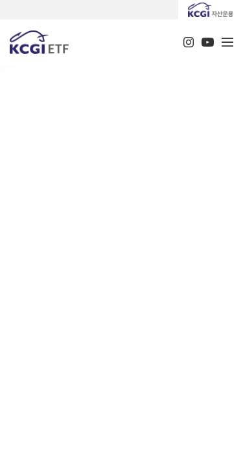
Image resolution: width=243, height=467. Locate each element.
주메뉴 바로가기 (0, 0)
